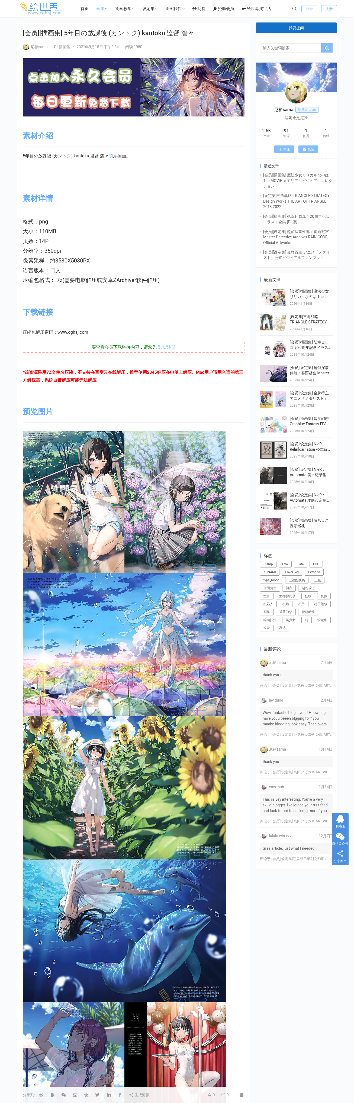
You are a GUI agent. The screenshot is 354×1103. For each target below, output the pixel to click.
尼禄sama (35, 47)
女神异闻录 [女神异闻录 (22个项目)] (287, 596)
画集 (100, 8)
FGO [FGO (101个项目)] (316, 564)
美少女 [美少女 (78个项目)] (290, 620)
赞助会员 (223, 9)
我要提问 (296, 28)
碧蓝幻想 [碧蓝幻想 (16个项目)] (285, 612)
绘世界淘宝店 (256, 9)
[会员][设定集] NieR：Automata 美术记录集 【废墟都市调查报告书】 (311, 474)
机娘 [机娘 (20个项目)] (285, 604)
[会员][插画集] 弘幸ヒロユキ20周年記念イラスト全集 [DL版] (311, 347)
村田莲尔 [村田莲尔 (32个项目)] (320, 604)
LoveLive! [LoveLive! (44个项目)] (292, 572)
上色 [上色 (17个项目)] (317, 580)
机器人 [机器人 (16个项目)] (268, 604)
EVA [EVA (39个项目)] (285, 564)
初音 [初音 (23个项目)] (289, 588)
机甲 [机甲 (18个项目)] (301, 604)
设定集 (148, 8)
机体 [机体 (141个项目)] (324, 596)
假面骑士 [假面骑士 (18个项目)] (269, 588)
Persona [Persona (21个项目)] (314, 572)
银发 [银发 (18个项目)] (266, 628)
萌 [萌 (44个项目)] (306, 620)
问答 (198, 9)
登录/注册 (166, 347)
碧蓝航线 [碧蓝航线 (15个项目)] (308, 612)
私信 (308, 149)
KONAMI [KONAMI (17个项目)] (269, 572)
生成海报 (139, 1095)
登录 (309, 9)
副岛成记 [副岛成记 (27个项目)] (308, 588)
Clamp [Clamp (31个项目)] (268, 564)
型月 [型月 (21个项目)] (266, 596)
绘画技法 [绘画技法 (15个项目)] (269, 620)
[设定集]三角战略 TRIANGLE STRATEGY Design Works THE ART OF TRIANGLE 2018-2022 (296, 201)
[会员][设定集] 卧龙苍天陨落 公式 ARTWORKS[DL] (309, 685)
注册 (329, 9)
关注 (284, 149)
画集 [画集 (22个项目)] (266, 612)
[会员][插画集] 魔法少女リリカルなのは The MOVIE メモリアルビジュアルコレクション (297, 180)
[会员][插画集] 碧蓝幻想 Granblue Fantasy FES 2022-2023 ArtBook (309, 423)
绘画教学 (123, 8)
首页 (85, 8)
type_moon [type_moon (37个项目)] (271, 580)
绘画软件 (173, 8)
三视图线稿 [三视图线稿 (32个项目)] (297, 580)
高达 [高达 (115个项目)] (282, 628)
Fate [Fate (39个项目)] (300, 564)
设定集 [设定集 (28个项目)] (322, 620)
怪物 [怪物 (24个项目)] (308, 596)
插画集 (64, 47)
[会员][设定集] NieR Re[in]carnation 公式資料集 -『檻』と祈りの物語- (310, 449)
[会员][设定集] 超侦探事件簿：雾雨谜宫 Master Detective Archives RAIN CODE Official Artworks (296, 237)
